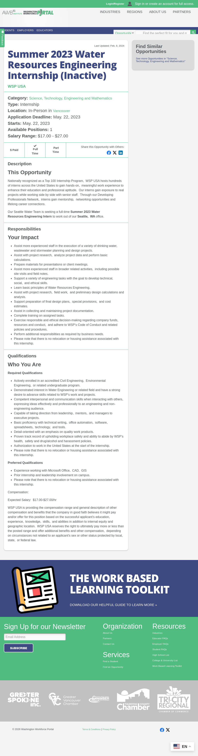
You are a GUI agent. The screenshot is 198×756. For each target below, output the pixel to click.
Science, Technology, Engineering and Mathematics (55, 106)
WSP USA (18, 91)
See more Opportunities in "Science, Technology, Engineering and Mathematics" (161, 68)
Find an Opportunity (115, 683)
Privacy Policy (111, 746)
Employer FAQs (162, 659)
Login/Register (117, 4)
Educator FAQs (161, 653)
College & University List (167, 677)
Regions (134, 20)
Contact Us (110, 659)
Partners (182, 20)
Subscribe (18, 662)
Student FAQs (161, 665)
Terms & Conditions (90, 746)
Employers (53, 33)
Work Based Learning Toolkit (170, 683)
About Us (158, 20)
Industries (110, 20)
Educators (93, 33)
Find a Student (112, 677)
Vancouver (63, 120)
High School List (162, 671)
